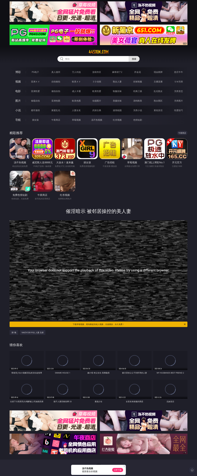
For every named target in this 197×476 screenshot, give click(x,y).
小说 (18, 110)
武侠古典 (96, 110)
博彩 (18, 72)
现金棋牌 (158, 72)
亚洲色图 (55, 100)
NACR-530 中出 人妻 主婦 (33, 332)
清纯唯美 (137, 100)
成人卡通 (76, 91)
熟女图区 (158, 100)
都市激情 (35, 110)
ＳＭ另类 (178, 81)
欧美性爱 (96, 91)
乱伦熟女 (158, 91)
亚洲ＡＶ (35, 81)
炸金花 (137, 72)
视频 (18, 81)
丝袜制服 (137, 81)
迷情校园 (117, 110)
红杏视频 (117, 119)
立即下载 (117, 470)
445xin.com (98, 52)
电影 (18, 91)
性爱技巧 (178, 110)
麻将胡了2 (117, 72)
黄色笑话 (158, 110)
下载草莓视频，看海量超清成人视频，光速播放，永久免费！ (129, 324)
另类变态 (178, 91)
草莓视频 (76, 119)
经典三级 (137, 91)
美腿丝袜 (117, 100)
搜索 (134, 58)
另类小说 (137, 110)
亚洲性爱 (35, 91)
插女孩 (35, 119)
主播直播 (158, 81)
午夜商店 (55, 119)
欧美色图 (76, 100)
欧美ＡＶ (76, 81)
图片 (18, 100)
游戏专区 (96, 72)
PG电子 (35, 72)
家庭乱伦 (55, 110)
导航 (18, 120)
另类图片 (178, 100)
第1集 (13, 332)
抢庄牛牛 (178, 72)
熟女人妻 (117, 81)
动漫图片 (96, 100)
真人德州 (55, 72)
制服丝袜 (117, 91)
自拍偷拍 (55, 81)
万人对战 (76, 72)
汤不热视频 (96, 119)
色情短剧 (137, 119)
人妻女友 (76, 110)
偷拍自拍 (55, 91)
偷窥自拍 (35, 100)
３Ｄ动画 (96, 81)
